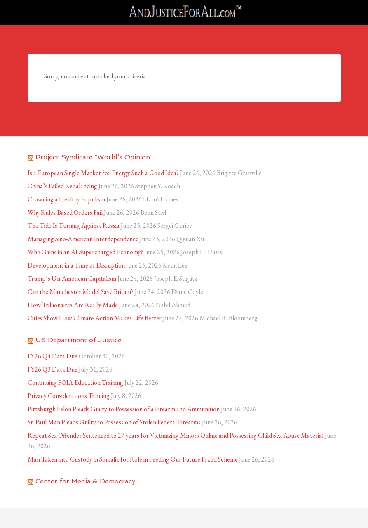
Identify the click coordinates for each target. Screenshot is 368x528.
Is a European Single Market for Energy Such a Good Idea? (103, 172)
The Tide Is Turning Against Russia (74, 225)
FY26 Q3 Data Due (52, 369)
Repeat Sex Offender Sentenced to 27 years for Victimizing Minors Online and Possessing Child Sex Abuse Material (175, 435)
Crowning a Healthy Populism (66, 199)
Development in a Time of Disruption (76, 265)
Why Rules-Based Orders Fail (65, 212)
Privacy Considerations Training (69, 395)
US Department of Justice (78, 340)
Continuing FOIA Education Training (75, 382)
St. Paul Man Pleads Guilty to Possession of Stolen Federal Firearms (114, 422)
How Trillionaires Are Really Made (73, 305)
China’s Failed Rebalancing (62, 186)
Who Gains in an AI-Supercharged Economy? (85, 252)
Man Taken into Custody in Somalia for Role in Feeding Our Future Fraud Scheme (133, 459)
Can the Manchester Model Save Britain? (81, 291)
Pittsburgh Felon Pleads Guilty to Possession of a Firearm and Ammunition (124, 409)
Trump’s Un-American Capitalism (72, 278)
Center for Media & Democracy (85, 481)
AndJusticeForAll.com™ (184, 12)
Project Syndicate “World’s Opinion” (94, 157)
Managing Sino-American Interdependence (83, 238)
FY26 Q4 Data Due (52, 356)
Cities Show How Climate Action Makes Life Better (95, 318)
